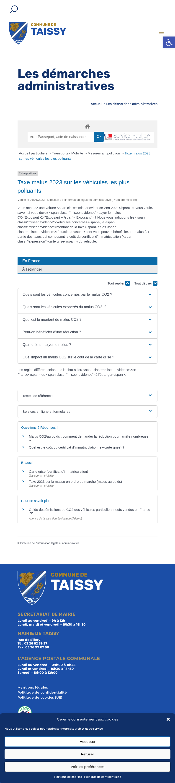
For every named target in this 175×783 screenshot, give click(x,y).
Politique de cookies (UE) (40, 697)
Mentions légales (33, 687)
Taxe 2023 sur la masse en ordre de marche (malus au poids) (75, 481)
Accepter (87, 741)
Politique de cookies (68, 776)
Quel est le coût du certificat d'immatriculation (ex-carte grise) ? (76, 447)
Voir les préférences (88, 767)
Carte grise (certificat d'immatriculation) (58, 471)
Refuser (87, 754)
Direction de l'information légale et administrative (49, 543)
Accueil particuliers (33, 153)
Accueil (97, 104)
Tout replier (119, 283)
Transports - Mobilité (68, 153)
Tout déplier (145, 283)
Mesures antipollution (104, 153)
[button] (169, 42)
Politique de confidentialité (102, 776)
